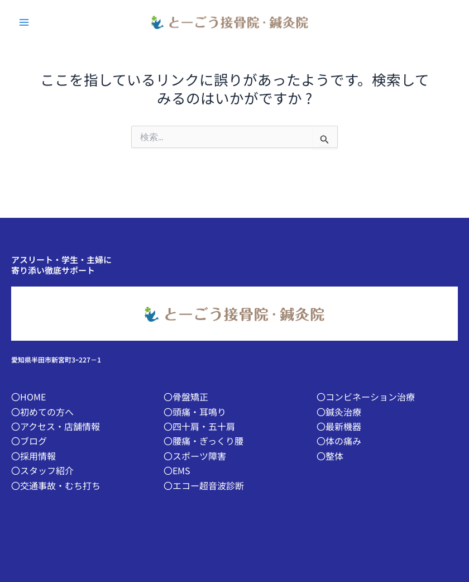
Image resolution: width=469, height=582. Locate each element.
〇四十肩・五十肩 (199, 426)
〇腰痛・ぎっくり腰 (203, 440)
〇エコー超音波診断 (204, 485)
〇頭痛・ (181, 411)
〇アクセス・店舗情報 (55, 426)
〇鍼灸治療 (339, 411)
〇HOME (28, 396)
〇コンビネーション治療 (366, 396)
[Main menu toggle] (24, 22)
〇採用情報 (33, 455)
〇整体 (330, 455)
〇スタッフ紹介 (42, 470)
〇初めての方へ (42, 411)
